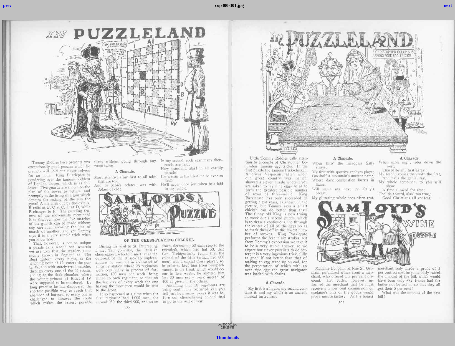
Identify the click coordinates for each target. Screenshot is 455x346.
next (448, 5)
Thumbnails (227, 337)
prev (7, 5)
